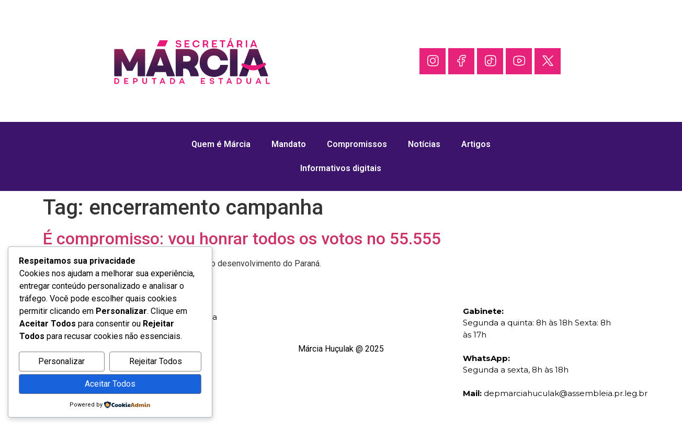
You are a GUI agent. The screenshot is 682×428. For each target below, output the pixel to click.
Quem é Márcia (221, 144)
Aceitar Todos (110, 384)
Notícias (424, 144)
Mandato (288, 144)
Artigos (476, 144)
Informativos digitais (340, 168)
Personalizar (61, 361)
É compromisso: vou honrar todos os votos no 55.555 (242, 239)
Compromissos (357, 144)
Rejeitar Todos (155, 361)
